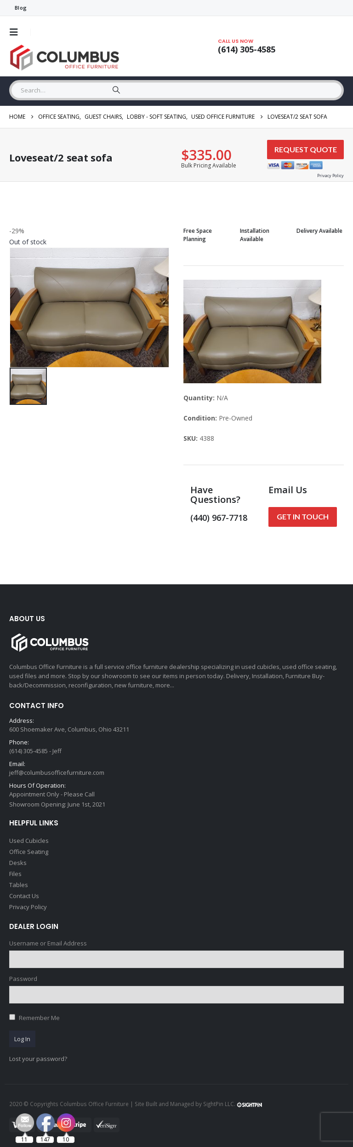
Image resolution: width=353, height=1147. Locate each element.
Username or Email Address (48, 943)
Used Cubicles (29, 840)
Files (15, 874)
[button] (16, 32)
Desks (18, 863)
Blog (21, 7)
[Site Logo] (66, 58)
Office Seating (28, 851)
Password (23, 978)
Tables (18, 885)
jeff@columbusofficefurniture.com (56, 772)
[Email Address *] (264, 1066)
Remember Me (39, 1018)
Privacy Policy (28, 907)
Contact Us (24, 896)
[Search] (116, 90)
